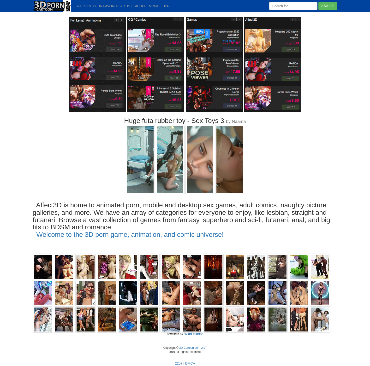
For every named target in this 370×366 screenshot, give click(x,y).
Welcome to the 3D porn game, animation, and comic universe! (130, 234)
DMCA (190, 363)
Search (328, 6)
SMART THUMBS (193, 334)
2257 (178, 363)
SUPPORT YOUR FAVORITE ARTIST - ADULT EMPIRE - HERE (124, 6)
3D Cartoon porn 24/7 (193, 347)
